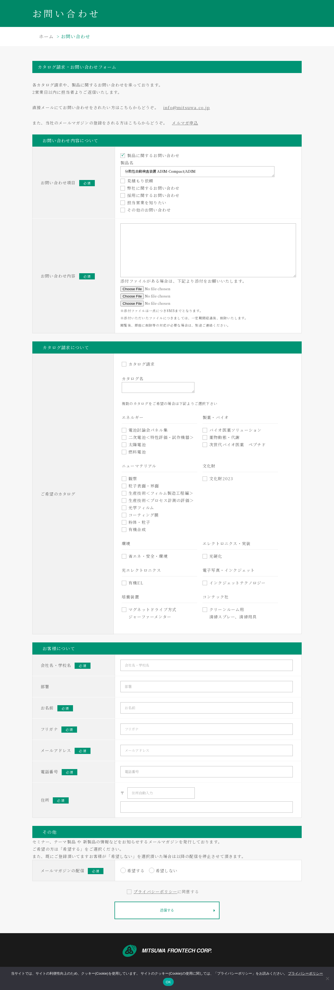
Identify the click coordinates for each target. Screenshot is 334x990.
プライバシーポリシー (155, 891)
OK (168, 982)
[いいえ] (327, 978)
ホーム (46, 36)
